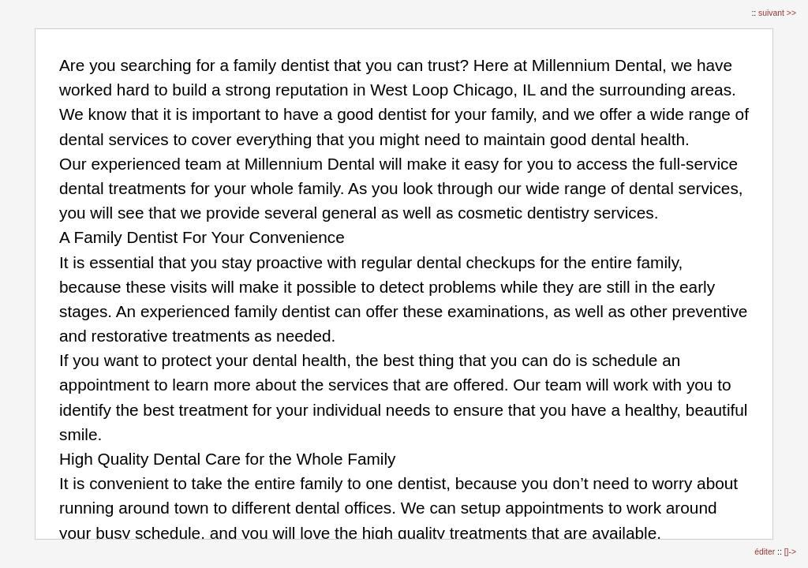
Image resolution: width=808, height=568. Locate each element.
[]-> (790, 551)
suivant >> (777, 13)
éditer (765, 551)
